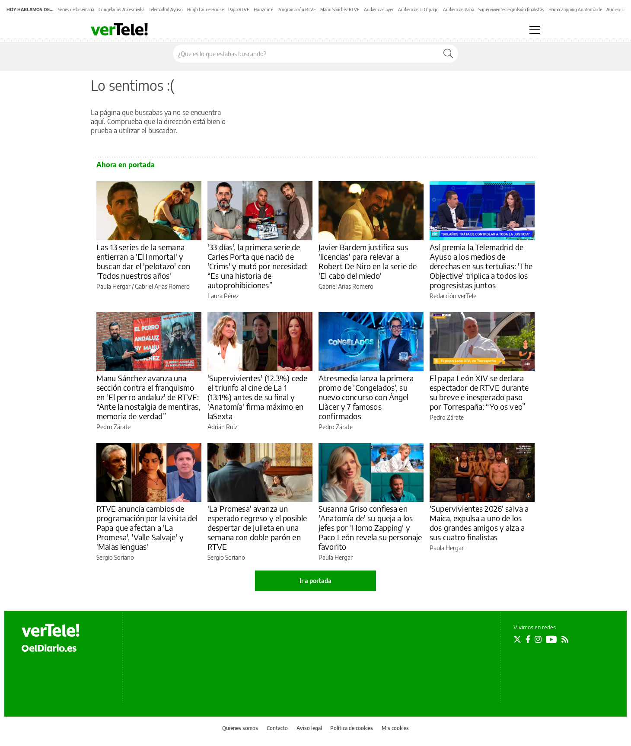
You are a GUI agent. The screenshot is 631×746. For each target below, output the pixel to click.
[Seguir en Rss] (564, 639)
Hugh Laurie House (205, 9)
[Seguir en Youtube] (551, 639)
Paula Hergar (113, 286)
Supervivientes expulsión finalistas (511, 9)
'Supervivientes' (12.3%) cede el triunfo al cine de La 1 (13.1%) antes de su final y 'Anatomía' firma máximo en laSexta (257, 397)
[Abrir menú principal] (534, 30)
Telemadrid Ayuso (166, 9)
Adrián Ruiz (222, 426)
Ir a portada (315, 580)
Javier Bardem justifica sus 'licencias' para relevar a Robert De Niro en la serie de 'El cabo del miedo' (368, 261)
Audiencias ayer (379, 9)
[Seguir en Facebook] (528, 639)
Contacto (277, 728)
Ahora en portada (125, 164)
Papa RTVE (238, 9)
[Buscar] (448, 54)
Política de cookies (351, 728)
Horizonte (263, 9)
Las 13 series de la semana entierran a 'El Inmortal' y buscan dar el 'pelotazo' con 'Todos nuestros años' (143, 261)
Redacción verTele (453, 296)
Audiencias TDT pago (418, 9)
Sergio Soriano (115, 557)
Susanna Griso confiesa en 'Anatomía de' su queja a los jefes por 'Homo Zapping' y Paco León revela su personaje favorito (370, 528)
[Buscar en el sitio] (306, 54)
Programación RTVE (296, 9)
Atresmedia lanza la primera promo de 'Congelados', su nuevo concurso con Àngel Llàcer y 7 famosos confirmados (366, 397)
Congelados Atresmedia (121, 9)
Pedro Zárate (113, 426)
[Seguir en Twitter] (517, 639)
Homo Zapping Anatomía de (575, 9)
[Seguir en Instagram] (538, 639)
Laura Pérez (223, 296)
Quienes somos (240, 728)
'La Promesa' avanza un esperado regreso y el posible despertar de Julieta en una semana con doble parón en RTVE (257, 528)
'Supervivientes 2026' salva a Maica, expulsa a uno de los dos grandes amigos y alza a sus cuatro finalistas (479, 523)
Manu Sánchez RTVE (340, 9)
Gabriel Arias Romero (162, 286)
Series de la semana (76, 9)
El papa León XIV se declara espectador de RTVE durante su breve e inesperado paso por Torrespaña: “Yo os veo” (479, 392)
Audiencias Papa (458, 9)
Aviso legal (309, 728)
